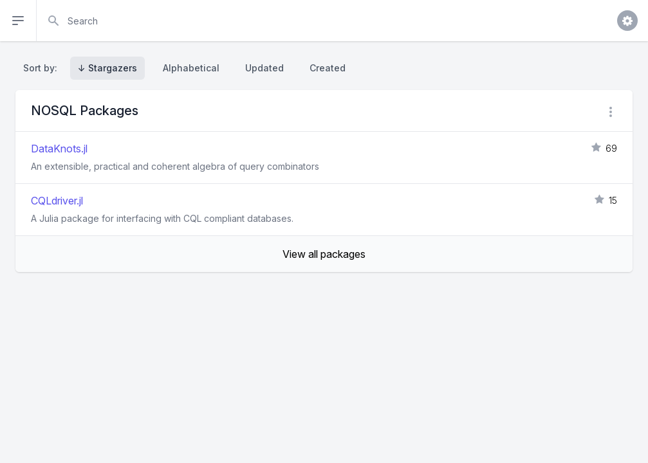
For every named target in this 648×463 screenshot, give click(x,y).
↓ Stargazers (107, 67)
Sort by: (42, 67)
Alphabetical (191, 67)
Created (328, 67)
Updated (264, 67)
